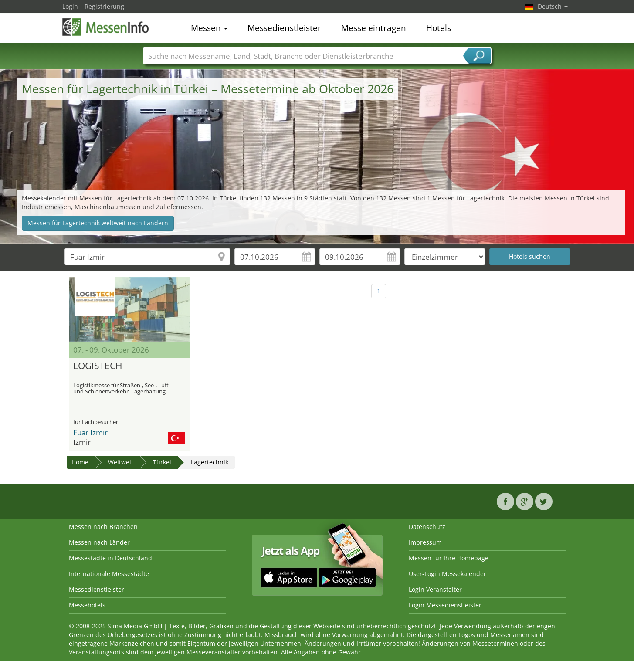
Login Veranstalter (435, 589)
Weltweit (120, 462)
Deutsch (553, 6)
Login (70, 6)
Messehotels (87, 605)
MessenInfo (105, 27)
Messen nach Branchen (103, 526)
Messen (209, 28)
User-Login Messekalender (447, 573)
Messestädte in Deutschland (110, 558)
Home (79, 462)
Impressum (425, 542)
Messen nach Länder (99, 542)
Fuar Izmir (90, 432)
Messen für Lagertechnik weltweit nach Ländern (97, 223)
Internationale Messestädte (109, 573)
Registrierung (104, 6)
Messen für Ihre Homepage (448, 558)
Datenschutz (427, 526)
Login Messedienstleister (445, 605)
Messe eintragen (373, 28)
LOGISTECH (97, 366)
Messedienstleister (284, 28)
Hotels (438, 28)
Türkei (162, 462)
